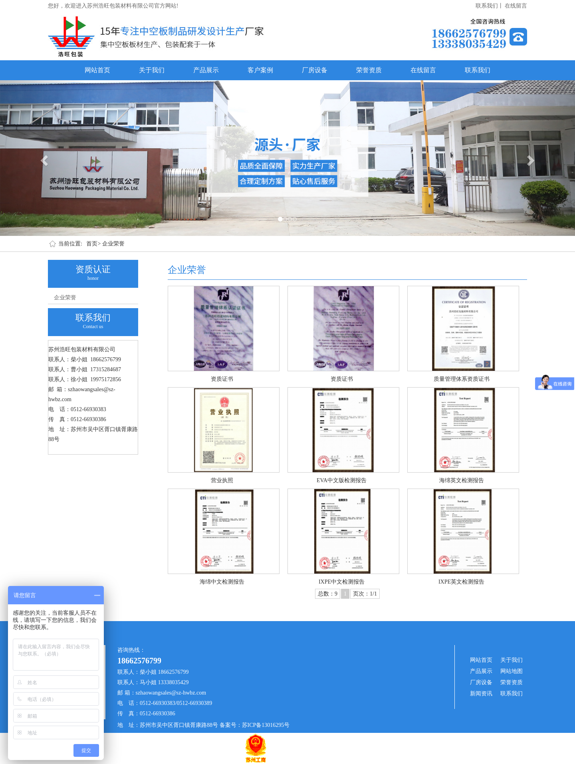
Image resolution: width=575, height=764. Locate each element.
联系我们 (477, 70)
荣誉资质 (369, 70)
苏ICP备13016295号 (266, 725)
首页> (93, 244)
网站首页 (97, 70)
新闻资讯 (481, 694)
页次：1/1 (365, 594)
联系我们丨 (490, 6)
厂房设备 (314, 70)
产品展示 (206, 70)
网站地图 (511, 671)
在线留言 (516, 6)
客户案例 (260, 70)
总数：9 (327, 594)
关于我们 (152, 70)
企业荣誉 (113, 244)
